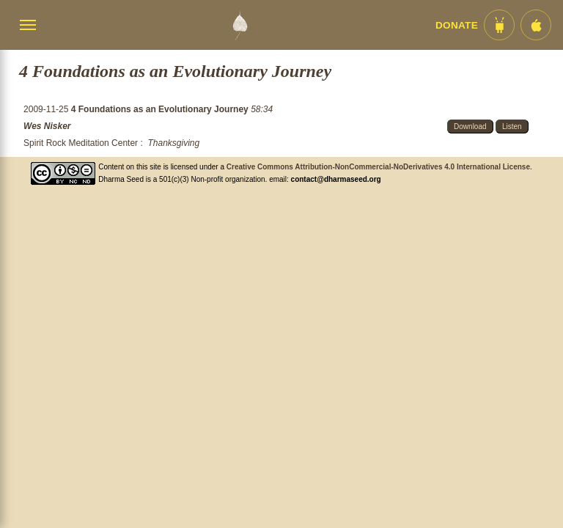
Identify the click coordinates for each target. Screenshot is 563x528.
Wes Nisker (46, 126)
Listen (512, 126)
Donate (456, 25)
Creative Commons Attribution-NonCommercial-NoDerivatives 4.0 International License (378, 167)
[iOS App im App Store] (535, 25)
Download (470, 126)
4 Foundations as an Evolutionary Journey (161, 109)
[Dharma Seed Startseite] (239, 25)
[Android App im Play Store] (499, 25)
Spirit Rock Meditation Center (80, 143)
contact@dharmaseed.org (336, 179)
